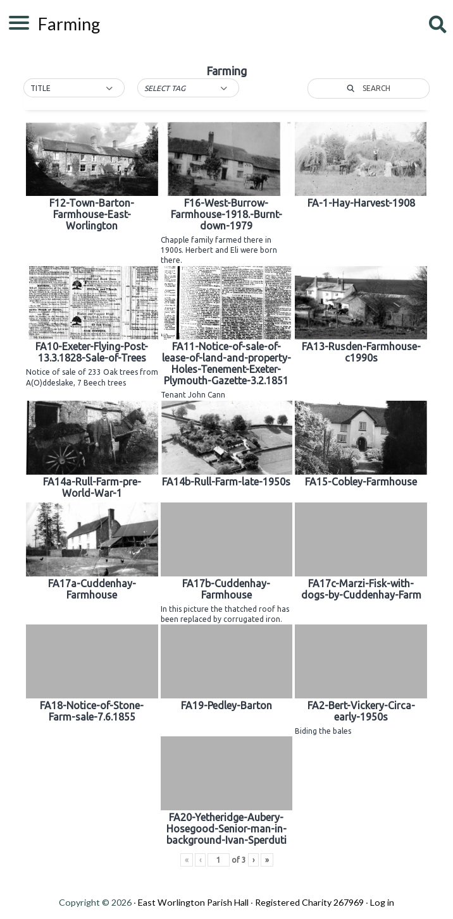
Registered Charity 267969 (309, 902)
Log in (382, 902)
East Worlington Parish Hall (193, 902)
